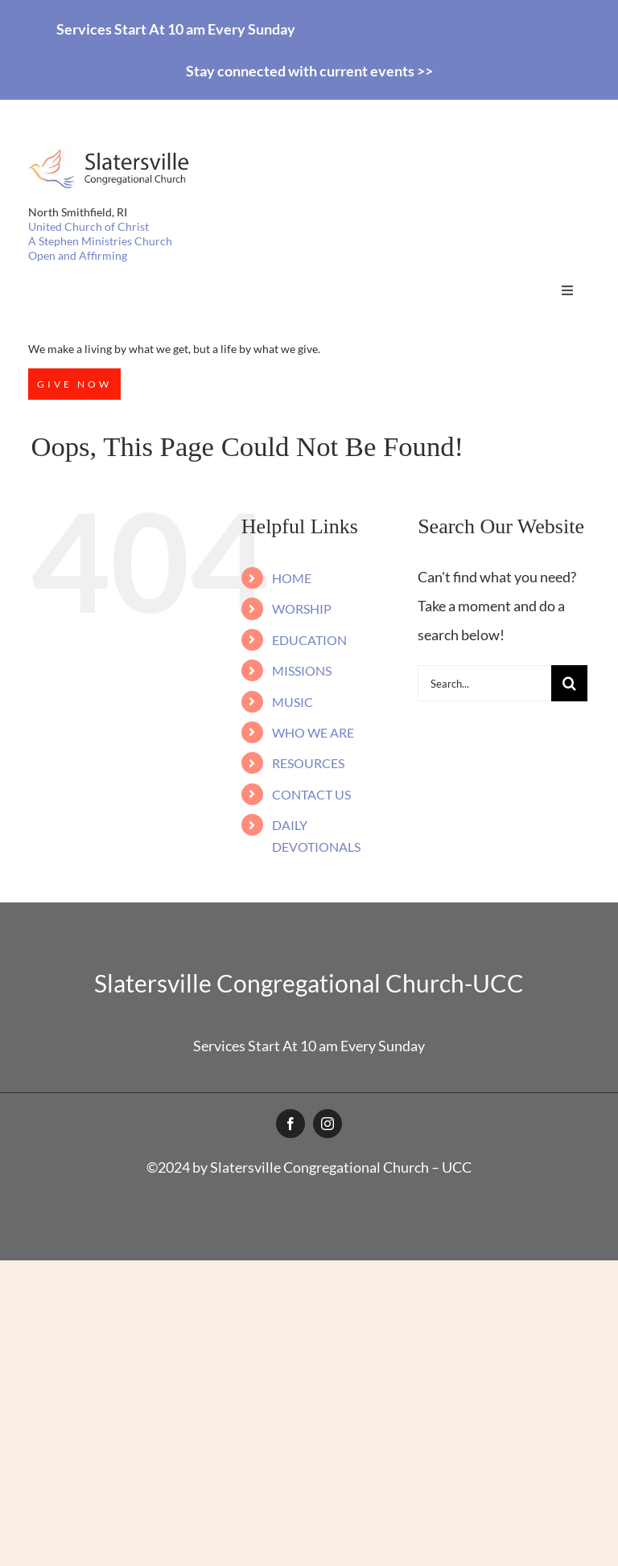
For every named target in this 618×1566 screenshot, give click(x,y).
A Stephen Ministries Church (100, 241)
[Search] (569, 683)
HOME (291, 578)
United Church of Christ (88, 226)
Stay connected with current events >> (309, 71)
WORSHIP (302, 608)
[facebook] (290, 1123)
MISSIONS (302, 670)
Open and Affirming (77, 255)
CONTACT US (311, 794)
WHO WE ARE (313, 732)
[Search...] (484, 683)
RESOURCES (308, 763)
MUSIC (292, 701)
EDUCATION (309, 639)
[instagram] (327, 1123)
